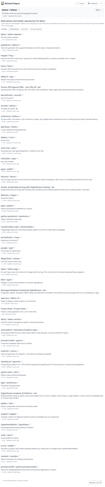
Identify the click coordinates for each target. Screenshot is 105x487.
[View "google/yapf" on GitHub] (14, 248)
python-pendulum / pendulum (15, 216)
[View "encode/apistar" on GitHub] (17, 106)
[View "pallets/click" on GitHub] (14, 403)
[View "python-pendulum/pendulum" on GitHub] (30, 216)
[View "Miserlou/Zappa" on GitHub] (18, 195)
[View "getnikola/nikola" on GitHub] (18, 127)
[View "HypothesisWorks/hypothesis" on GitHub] (30, 424)
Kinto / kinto (6, 66)
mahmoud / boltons (10, 116)
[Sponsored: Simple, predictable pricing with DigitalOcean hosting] (52, 188)
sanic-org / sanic (8, 148)
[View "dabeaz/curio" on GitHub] (15, 137)
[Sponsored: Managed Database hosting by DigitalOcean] (52, 291)
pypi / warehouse (9, 382)
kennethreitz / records (11, 95)
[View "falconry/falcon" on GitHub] (17, 176)
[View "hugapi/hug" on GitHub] (14, 55)
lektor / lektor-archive (11, 319)
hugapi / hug (7, 55)
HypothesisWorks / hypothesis (15, 424)
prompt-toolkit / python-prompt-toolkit (19, 466)
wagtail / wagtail (8, 414)
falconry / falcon (8, 176)
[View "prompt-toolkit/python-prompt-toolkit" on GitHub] (38, 467)
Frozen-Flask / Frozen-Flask (13, 308)
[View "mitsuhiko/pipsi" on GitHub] (17, 158)
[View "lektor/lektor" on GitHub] (19, 10)
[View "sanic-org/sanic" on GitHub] (17, 148)
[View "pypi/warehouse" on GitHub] (18, 383)
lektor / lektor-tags (9, 269)
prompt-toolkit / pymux (11, 340)
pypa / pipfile (7, 169)
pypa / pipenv (7, 205)
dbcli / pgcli (6, 279)
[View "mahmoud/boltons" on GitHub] (20, 116)
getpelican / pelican (10, 45)
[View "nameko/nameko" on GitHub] (19, 456)
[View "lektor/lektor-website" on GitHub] (22, 34)
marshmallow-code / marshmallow (17, 226)
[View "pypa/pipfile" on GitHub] (14, 169)
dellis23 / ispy (7, 76)
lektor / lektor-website (11, 34)
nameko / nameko (9, 456)
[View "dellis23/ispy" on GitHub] (15, 76)
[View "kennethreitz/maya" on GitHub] (21, 237)
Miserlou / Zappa (8, 195)
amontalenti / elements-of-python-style (19, 330)
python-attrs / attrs (9, 372)
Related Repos (12, 3)
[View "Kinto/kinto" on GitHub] (13, 66)
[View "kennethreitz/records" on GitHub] (22, 95)
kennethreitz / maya (10, 237)
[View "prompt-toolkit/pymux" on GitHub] (23, 340)
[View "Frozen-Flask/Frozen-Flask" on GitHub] (27, 309)
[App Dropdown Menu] (101, 3)
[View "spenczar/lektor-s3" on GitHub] (20, 298)
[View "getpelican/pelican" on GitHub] (20, 45)
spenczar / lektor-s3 (10, 298)
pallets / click (7, 403)
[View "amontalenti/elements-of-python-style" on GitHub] (38, 330)
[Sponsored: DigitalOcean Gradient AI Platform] (52, 395)
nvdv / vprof (6, 435)
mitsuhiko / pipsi (8, 158)
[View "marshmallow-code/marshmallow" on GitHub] (34, 227)
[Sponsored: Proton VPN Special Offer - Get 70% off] (52, 88)
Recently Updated (36, 29)
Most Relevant (14, 29)
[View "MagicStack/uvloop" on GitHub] (21, 258)
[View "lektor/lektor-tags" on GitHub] (19, 269)
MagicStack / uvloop (10, 258)
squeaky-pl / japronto (11, 361)
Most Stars (25, 29)
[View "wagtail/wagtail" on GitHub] (17, 414)
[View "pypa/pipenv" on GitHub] (15, 206)
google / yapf (7, 248)
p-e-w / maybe (7, 445)
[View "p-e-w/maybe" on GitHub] (15, 445)
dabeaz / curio (7, 137)
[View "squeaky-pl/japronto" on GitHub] (22, 361)
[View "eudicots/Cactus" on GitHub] (18, 351)
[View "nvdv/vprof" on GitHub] (13, 435)
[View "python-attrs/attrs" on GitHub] (20, 372)
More (99, 10)
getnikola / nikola (9, 126)
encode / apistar (8, 105)
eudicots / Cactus (9, 351)
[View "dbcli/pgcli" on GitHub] (13, 279)
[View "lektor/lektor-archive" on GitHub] (22, 319)
